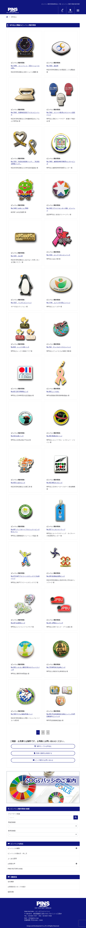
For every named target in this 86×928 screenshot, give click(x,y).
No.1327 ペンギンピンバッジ (21, 303)
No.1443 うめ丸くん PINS (19, 208)
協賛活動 (11, 892)
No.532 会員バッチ (17, 436)
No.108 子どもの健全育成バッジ (22, 714)
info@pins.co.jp (34, 918)
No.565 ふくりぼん (53, 391)
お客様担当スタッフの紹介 (17, 887)
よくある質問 (12, 859)
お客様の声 (11, 864)
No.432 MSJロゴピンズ (54, 483)
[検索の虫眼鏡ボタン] (75, 817)
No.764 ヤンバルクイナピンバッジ (59, 347)
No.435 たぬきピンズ (18, 483)
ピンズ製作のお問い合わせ (43, 760)
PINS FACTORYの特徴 (15, 869)
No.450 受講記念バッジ (54, 436)
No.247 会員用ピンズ (18, 623)
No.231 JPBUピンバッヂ (55, 623)
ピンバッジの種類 (14, 848)
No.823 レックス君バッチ (20, 347)
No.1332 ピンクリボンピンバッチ (58, 255)
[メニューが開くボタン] (78, 10)
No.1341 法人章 (17, 256)
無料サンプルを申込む (43, 746)
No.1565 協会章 (52, 66)
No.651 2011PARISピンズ (19, 391)
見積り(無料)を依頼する (43, 753)
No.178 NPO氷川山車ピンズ (56, 667)
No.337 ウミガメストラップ (56, 529)
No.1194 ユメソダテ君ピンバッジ (58, 303)
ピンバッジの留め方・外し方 (17, 853)
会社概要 (11, 882)
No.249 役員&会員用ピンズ (56, 576)
